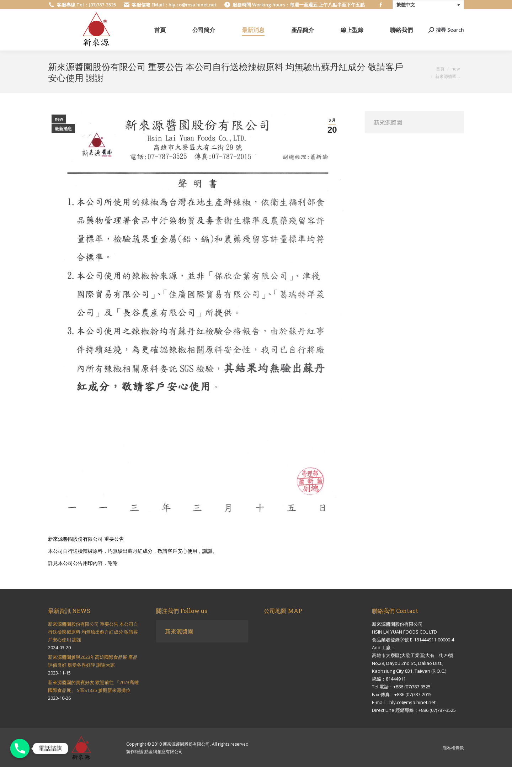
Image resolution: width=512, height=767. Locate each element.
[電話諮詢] (20, 748)
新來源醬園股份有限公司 (186, 744)
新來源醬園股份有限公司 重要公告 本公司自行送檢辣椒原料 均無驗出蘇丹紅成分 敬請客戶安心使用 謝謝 (93, 632)
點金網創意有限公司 (163, 752)
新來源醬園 (388, 122)
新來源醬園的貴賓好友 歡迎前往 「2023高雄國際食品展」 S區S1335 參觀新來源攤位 (93, 686)
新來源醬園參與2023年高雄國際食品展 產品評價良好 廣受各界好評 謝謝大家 (93, 661)
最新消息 (63, 128)
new (59, 119)
